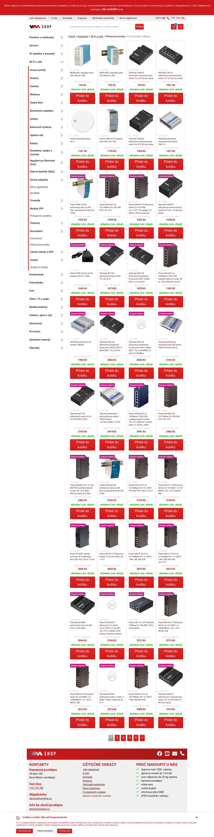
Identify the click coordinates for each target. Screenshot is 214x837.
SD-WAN (34, 193)
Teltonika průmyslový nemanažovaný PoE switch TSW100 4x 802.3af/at (169, 345)
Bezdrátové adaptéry (47, 111)
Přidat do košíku (82, 98)
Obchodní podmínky (103, 18)
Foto (47, 291)
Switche (47, 86)
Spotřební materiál (47, 340)
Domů (71, 36)
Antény (47, 119)
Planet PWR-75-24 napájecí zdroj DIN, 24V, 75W (111, 140)
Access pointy (47, 70)
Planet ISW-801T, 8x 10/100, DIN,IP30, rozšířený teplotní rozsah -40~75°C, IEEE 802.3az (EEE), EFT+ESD (82, 489)
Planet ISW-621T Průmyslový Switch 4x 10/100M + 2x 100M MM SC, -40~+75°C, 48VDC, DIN (170, 626)
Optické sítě (47, 135)
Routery (47, 78)
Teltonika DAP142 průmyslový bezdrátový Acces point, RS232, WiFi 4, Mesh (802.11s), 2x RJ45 (110, 346)
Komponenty (47, 274)
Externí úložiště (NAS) (47, 172)
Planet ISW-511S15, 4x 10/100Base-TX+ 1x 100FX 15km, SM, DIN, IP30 (140, 557)
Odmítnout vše (24, 831)
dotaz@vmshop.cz (39, 809)
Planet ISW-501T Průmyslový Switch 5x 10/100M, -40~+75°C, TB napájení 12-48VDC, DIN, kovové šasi (141, 209)
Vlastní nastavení (45, 831)
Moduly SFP (47, 209)
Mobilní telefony (47, 307)
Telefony (47, 223)
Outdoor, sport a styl (47, 315)
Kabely (47, 143)
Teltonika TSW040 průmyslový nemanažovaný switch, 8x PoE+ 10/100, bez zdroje (170, 209)
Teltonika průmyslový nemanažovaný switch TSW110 (167, 142)
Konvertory (36, 238)
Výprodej (47, 348)
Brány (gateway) (39, 186)
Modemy (47, 94)
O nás (54, 18)
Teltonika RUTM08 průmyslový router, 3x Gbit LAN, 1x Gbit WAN (81, 625)
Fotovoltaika (47, 283)
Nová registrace (128, 18)
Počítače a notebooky (47, 37)
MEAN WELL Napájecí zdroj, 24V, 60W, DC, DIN (111, 74)
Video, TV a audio (47, 299)
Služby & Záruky (39, 267)
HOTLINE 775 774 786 (170, 18)
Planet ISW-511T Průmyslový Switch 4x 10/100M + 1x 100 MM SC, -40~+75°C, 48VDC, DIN (170, 489)
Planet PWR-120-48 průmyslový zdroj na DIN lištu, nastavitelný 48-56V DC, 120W (82, 209)
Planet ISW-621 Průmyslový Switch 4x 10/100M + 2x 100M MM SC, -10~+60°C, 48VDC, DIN (82, 698)
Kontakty (67, 18)
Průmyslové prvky (40, 244)
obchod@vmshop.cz (40, 798)
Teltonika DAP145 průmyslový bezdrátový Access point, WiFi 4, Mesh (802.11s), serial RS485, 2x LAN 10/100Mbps (140, 347)
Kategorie (83, 36)
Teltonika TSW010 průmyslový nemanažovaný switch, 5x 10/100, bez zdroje (141, 75)
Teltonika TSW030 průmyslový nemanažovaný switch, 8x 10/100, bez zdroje (141, 142)
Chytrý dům (47, 103)
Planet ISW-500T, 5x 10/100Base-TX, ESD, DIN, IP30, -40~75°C (110, 207)
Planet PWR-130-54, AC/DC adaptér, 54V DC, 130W (81, 274)
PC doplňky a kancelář (47, 54)
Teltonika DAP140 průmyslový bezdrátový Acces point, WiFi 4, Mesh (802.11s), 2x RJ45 (139, 277)
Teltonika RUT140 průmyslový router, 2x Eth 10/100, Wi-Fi (110, 276)
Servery (47, 45)
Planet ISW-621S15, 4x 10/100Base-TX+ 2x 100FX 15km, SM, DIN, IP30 (140, 697)
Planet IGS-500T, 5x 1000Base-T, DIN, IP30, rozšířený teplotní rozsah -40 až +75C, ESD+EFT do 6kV (170, 277)
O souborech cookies (94, 792)
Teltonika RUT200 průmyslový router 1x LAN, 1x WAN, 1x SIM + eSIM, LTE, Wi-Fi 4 (111, 698)
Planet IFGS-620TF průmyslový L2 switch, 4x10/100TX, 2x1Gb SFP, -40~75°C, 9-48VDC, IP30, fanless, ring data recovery (110, 628)
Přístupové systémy (41, 215)
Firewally (47, 200)
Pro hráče (47, 331)
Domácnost (47, 323)
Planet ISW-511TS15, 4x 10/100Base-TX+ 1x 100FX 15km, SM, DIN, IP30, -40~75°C (169, 558)
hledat (139, 26)
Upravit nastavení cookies (97, 795)
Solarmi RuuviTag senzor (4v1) (80, 140)
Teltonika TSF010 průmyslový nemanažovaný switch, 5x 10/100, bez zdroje (170, 75)
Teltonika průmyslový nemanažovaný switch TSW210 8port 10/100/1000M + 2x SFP (109, 418)
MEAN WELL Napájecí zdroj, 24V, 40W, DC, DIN (82, 74)
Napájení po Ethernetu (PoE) (47, 162)
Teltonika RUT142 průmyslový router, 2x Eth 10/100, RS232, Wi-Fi (80, 416)
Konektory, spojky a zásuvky (47, 152)
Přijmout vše (64, 831)
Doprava (82, 18)
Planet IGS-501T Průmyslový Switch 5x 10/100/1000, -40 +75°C (111, 557)
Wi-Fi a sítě (47, 62)
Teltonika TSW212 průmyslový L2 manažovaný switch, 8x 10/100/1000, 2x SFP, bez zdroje (170, 698)
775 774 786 (36, 788)
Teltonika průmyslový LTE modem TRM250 (80, 343)
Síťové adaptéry (47, 180)
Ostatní (47, 260)
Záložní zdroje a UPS (47, 252)
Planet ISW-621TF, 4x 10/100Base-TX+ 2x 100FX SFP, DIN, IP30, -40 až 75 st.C (141, 488)
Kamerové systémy (47, 127)
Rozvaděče (47, 231)
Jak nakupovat (37, 18)
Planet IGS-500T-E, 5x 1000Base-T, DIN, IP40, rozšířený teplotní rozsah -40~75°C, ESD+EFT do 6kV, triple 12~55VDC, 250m (140, 419)
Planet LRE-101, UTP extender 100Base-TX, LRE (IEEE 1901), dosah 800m (141, 625)
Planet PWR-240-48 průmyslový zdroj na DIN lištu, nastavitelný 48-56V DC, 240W (111, 489)
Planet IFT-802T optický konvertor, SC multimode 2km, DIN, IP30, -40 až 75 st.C (82, 557)
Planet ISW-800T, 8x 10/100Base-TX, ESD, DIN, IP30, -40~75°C (169, 416)
